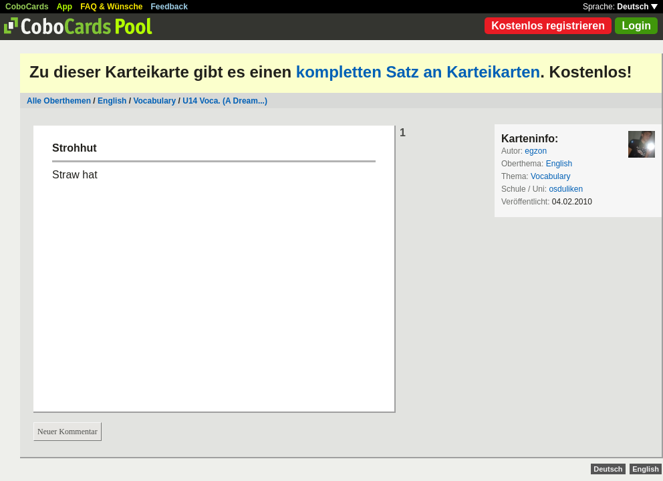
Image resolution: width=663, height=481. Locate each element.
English (112, 101)
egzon (536, 151)
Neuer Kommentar (67, 431)
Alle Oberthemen (59, 101)
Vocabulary (154, 101)
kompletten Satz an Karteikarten (418, 72)
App (64, 6)
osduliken (566, 189)
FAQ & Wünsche (111, 6)
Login (636, 25)
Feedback (169, 6)
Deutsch (637, 6)
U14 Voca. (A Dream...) (224, 101)
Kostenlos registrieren (548, 25)
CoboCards (27, 6)
